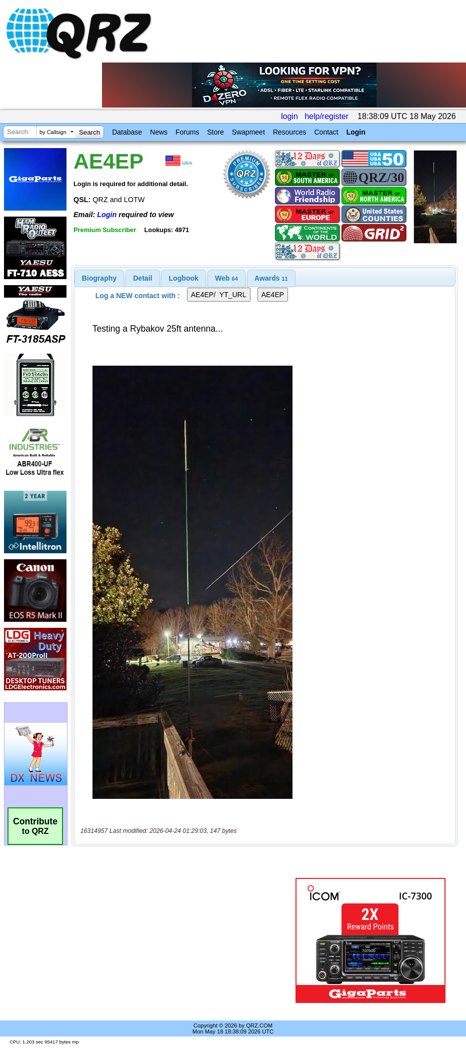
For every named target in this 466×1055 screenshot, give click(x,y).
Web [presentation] (226, 278)
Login (356, 132)
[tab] (99, 278)
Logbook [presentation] (183, 278)
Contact (326, 132)
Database (127, 132)
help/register (326, 116)
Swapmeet (248, 132)
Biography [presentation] (99, 278)
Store (215, 132)
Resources (289, 132)
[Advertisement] (186, 940)
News (159, 132)
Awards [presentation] (271, 278)
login (289, 116)
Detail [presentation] (142, 278)
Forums (187, 132)
